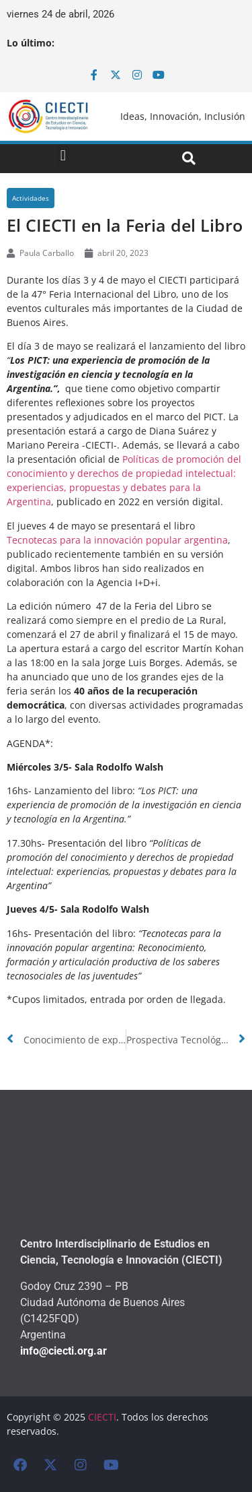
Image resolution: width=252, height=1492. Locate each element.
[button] (62, 155)
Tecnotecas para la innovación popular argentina (117, 539)
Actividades (30, 198)
